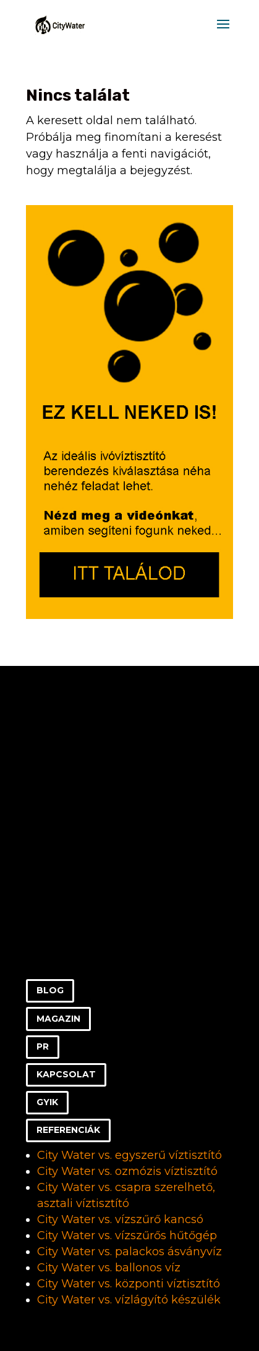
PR (42, 1046)
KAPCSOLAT (66, 1074)
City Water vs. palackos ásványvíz (129, 1251)
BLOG (50, 990)
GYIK (47, 1102)
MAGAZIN (58, 1018)
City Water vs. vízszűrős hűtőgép (127, 1235)
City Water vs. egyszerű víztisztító (129, 1155)
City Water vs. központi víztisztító (128, 1283)
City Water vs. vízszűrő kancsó (120, 1219)
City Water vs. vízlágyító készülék (129, 1300)
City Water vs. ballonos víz (108, 1267)
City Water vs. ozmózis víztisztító (127, 1171)
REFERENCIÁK (68, 1129)
